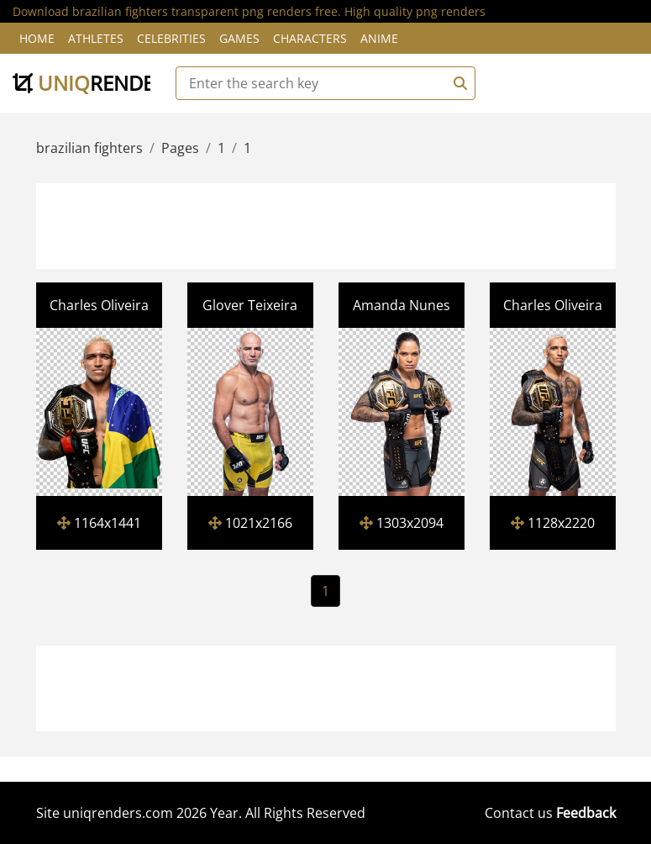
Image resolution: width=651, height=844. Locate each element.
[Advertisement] (344, 223)
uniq (95, 83)
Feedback (586, 813)
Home (37, 38)
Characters (310, 38)
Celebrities (171, 38)
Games (239, 38)
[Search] (458, 83)
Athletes (95, 38)
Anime (379, 38)
